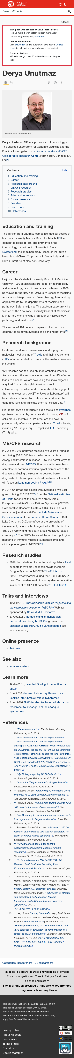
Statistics (8, 1048)
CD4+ (62, 415)
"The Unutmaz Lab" (27, 729)
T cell (56, 424)
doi (15, 909)
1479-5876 (37, 942)
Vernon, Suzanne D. (24, 889)
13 (49, 584)
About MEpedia (12, 1035)
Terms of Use (20, 1019)
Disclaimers (10, 1039)
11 (41, 543)
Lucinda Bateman (48, 513)
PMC (49, 942)
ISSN (28, 942)
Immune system (19, 666)
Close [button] (64, 22)
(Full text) (54, 572)
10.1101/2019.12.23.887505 (33, 909)
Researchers (24, 963)
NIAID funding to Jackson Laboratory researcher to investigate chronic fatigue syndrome (39, 707)
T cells (38, 355)
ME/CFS (31, 465)
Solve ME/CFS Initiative (41, 612)
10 (15, 534)
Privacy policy (11, 1030)
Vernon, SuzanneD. (40, 913)
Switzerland (9, 252)
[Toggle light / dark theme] (60, 4)
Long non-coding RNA (31, 483)
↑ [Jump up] (15, 729)
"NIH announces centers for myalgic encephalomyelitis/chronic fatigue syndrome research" (37, 848)
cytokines (65, 410)
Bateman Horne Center (44, 517)
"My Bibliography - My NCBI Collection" (38, 774)
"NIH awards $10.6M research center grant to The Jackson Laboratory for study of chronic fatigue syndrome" (41, 832)
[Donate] (65, 1047)
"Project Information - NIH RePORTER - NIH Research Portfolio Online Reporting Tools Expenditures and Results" (38, 864)
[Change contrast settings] (65, 4)
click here (39, 36)
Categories (9, 963)
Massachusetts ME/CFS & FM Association (35, 626)
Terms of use (11, 1044)
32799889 (26, 946)
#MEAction (20, 44)
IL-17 (53, 428)
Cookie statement (13, 1053)
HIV (7, 359)
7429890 (57, 942)
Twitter (14, 648)
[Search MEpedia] (37, 11)
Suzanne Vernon (12, 517)
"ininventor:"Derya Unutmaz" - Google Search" (41, 782)
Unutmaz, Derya (50, 917)
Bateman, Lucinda (46, 889)
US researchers (44, 963)
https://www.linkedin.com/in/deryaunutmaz (39, 738)
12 (45, 570)
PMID (17, 946)
